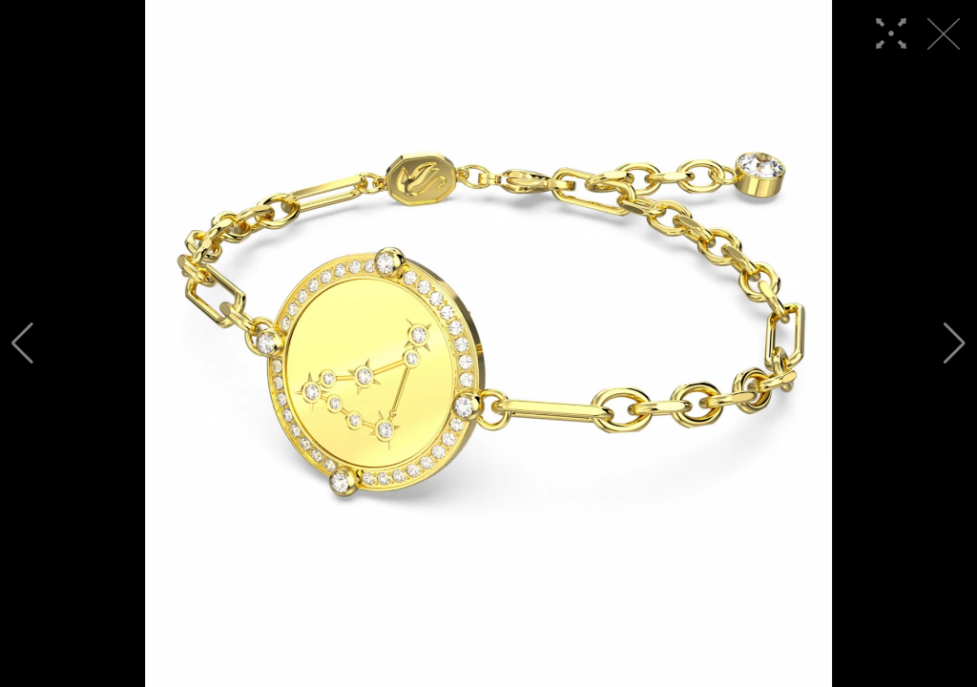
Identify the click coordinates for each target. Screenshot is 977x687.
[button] (22, 343)
